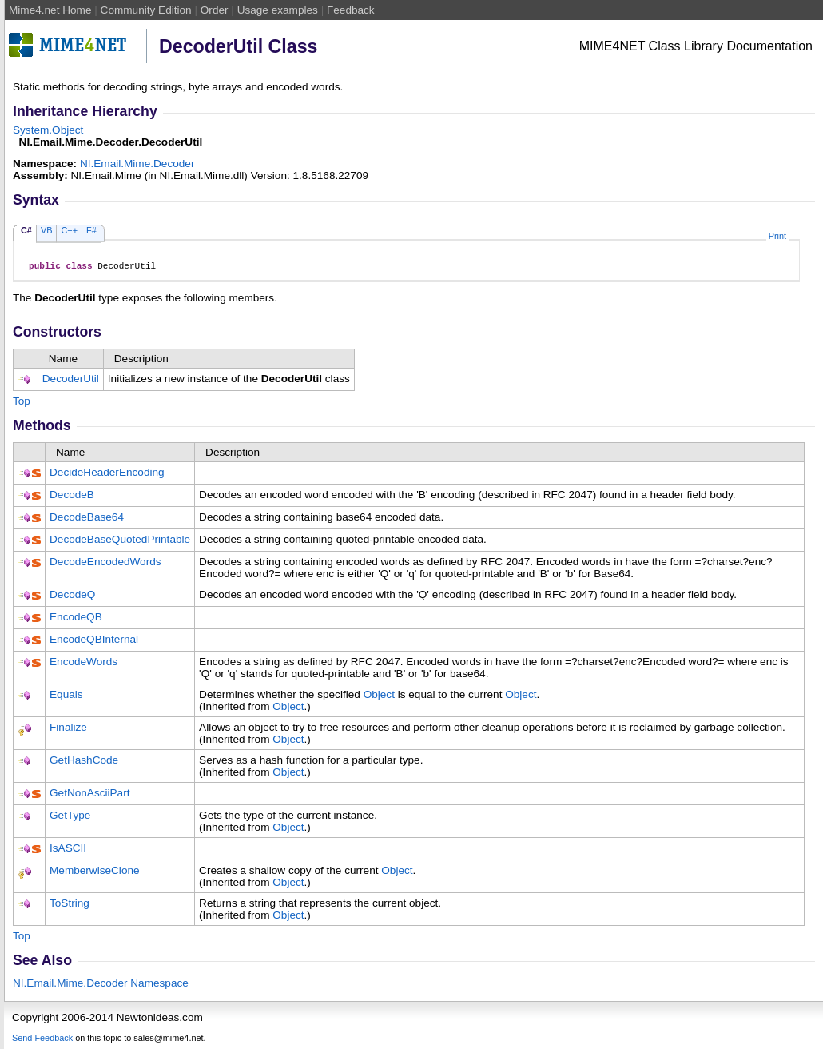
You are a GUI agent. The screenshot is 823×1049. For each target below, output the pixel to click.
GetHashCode (84, 762)
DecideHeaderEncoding (107, 475)
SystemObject (48, 130)
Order (215, 10)
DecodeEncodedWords (105, 564)
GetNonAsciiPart (89, 795)
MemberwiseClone (95, 873)
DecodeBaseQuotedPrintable (120, 542)
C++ (69, 230)
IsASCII (68, 850)
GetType (70, 818)
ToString (69, 905)
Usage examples (277, 10)
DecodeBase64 (87, 519)
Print (777, 236)
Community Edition (146, 10)
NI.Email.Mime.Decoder (137, 164)
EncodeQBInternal (94, 642)
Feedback (351, 10)
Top (21, 403)
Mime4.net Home (50, 10)
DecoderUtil (70, 381)
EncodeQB (76, 619)
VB (47, 230)
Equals (66, 697)
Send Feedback (42, 1040)
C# (26, 230)
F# (91, 230)
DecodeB (72, 497)
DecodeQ (72, 597)
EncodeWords (83, 664)
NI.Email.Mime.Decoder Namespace (101, 985)
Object (379, 697)
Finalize (68, 730)
